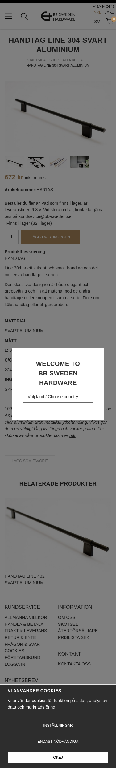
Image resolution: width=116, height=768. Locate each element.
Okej (58, 757)
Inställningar (57, 725)
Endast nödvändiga (58, 741)
